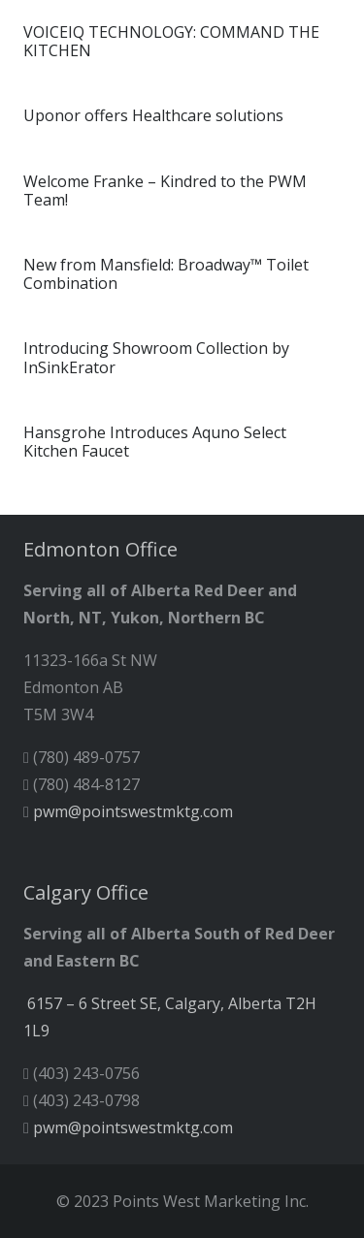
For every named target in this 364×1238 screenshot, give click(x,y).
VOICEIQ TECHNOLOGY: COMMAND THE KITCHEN (171, 41)
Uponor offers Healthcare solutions (153, 115)
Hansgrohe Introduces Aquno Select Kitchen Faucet (154, 441)
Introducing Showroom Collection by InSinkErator (156, 357)
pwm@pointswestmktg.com (133, 811)
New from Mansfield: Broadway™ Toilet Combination (166, 274)
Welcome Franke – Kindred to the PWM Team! (165, 190)
